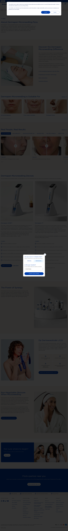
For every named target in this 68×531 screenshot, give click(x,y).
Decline (55, 12)
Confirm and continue (34, 273)
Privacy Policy (25, 5)
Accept (45, 12)
